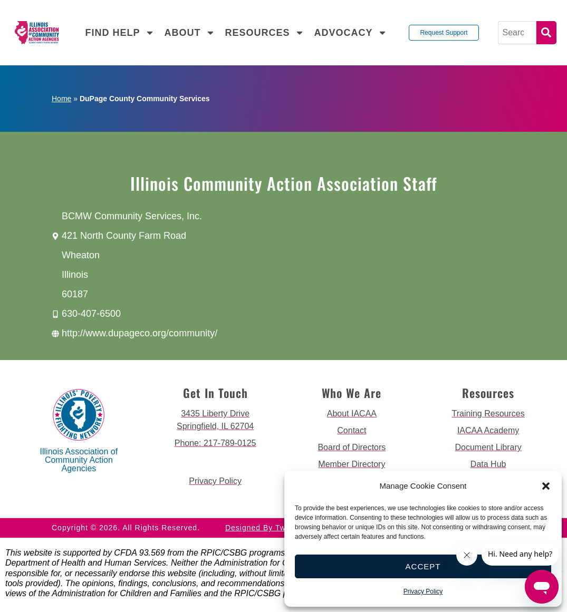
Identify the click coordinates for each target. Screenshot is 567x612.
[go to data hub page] (488, 464)
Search (546, 32)
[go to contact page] (352, 430)
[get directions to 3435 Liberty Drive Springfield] (215, 420)
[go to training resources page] (488, 413)
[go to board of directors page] (352, 447)
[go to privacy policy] (215, 481)
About (189, 33)
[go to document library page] (488, 447)
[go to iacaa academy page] (488, 430)
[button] (546, 486)
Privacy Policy (423, 591)
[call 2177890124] (215, 443)
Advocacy (350, 33)
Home (61, 98)
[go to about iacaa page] (352, 413)
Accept (423, 566)
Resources (264, 33)
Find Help (120, 33)
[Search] (517, 32)
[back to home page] (37, 33)
